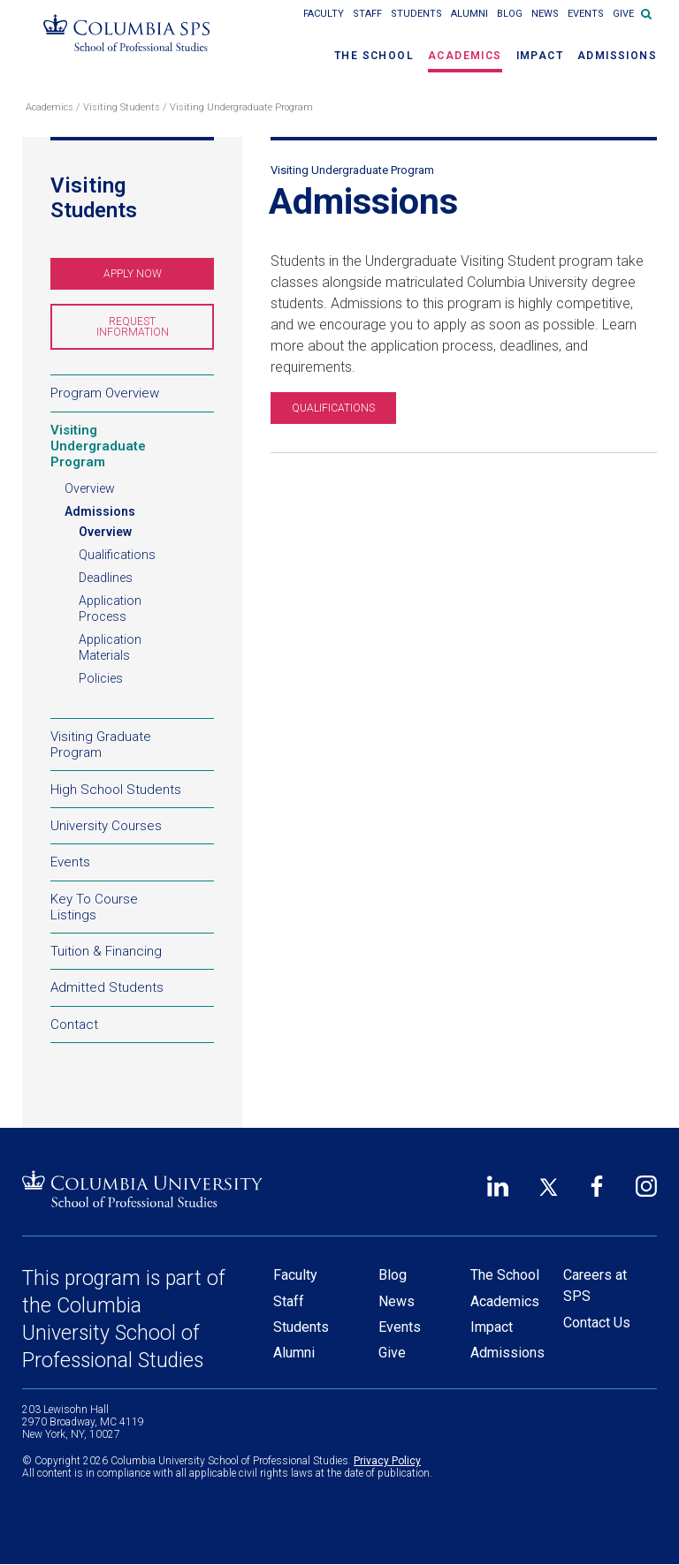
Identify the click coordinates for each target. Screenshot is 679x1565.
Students (416, 13)
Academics (465, 55)
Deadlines (106, 578)
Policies (101, 678)
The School (374, 55)
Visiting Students (121, 107)
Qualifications (117, 555)
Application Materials (110, 647)
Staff (367, 13)
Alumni (469, 13)
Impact (539, 55)
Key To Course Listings (94, 906)
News (545, 13)
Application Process (110, 608)
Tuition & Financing (132, 955)
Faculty (323, 13)
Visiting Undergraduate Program (241, 107)
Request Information (155, 332)
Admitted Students (132, 991)
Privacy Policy (387, 1461)
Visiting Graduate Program (132, 747)
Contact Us (596, 1322)
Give (623, 13)
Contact (74, 1024)
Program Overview (104, 393)
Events (586, 13)
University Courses (106, 826)
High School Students (115, 789)
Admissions (617, 55)
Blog (510, 13)
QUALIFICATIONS (333, 408)
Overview (90, 488)
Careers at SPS (595, 1285)
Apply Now (156, 279)
